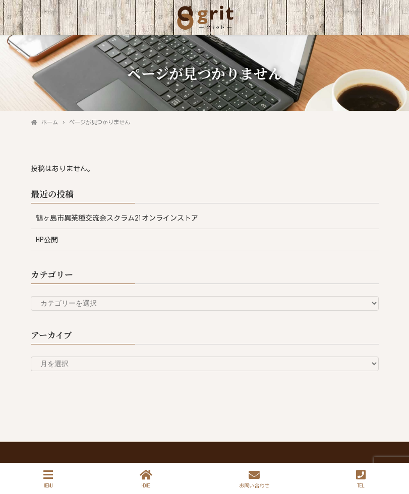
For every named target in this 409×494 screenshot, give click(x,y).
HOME (146, 478)
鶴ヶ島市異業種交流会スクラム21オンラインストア (117, 218)
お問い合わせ (254, 478)
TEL (361, 478)
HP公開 (47, 239)
